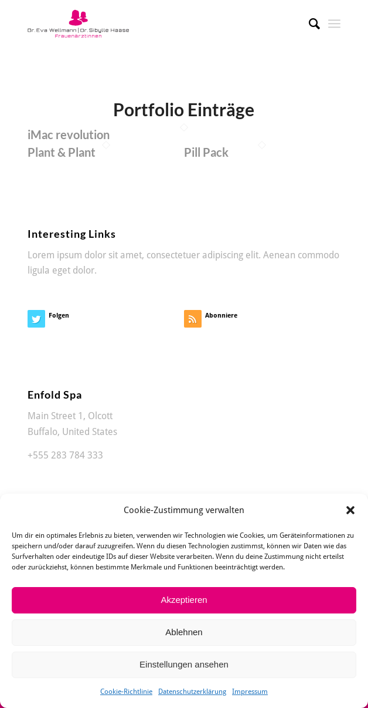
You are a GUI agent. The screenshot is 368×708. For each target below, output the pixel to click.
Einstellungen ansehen (184, 664)
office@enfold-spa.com (75, 470)
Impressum (250, 691)
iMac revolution (69, 134)
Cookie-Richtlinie (126, 691)
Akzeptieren (184, 600)
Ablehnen (183, 632)
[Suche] (308, 23)
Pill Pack (206, 152)
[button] (350, 510)
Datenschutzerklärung (192, 691)
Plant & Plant (62, 152)
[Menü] (334, 23)
